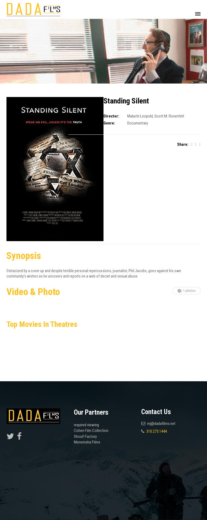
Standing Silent (126, 100)
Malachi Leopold (140, 116)
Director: (111, 116)
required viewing (86, 424)
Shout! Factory (85, 436)
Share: (182, 144)
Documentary (137, 123)
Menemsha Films (87, 442)
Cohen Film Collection (91, 430)
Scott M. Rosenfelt (169, 116)
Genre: (109, 123)
